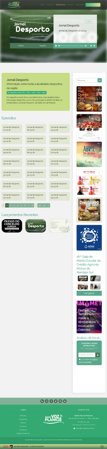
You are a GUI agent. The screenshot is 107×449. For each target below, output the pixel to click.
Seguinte (42, 46)
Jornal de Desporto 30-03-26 (35, 173)
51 (44, 205)
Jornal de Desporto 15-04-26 (59, 128)
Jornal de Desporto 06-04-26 (11, 162)
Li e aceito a (88, 361)
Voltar (88, 22)
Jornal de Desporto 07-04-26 (59, 151)
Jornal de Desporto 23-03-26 (11, 196)
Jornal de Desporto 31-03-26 (11, 173)
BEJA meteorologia (89, 377)
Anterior (21, 46)
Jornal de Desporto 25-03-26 (35, 185)
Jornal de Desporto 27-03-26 (59, 173)
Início (42, 5)
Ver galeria (89, 294)
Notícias (50, 5)
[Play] (56, 45)
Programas (61, 5)
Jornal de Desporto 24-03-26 (59, 185)
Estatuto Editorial (23, 434)
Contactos (79, 5)
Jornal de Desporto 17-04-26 (11, 128)
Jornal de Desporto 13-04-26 (35, 139)
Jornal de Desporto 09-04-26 (11, 151)
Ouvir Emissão (93, 5)
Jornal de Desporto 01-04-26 (59, 162)
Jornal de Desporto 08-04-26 (35, 151)
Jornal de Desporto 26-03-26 (11, 185)
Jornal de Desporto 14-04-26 (11, 139)
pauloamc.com (77, 440)
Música (70, 5)
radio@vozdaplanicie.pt (85, 429)
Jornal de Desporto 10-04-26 (59, 139)
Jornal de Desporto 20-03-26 (35, 196)
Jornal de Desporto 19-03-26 (59, 196)
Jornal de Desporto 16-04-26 (35, 128)
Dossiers (23, 427)
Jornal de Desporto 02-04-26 (35, 162)
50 (40, 205)
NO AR (6, 446)
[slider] (68, 46)
